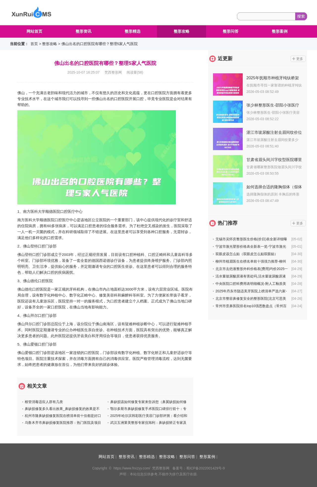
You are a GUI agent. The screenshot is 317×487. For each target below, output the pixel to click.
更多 (299, 59)
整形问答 (230, 31)
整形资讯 (83, 31)
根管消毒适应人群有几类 (44, 402)
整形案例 (280, 31)
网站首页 (34, 31)
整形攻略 (181, 31)
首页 (34, 44)
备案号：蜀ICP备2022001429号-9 (198, 468)
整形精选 (132, 31)
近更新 (225, 58)
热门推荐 (228, 223)
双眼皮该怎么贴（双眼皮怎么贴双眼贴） (246, 254)
